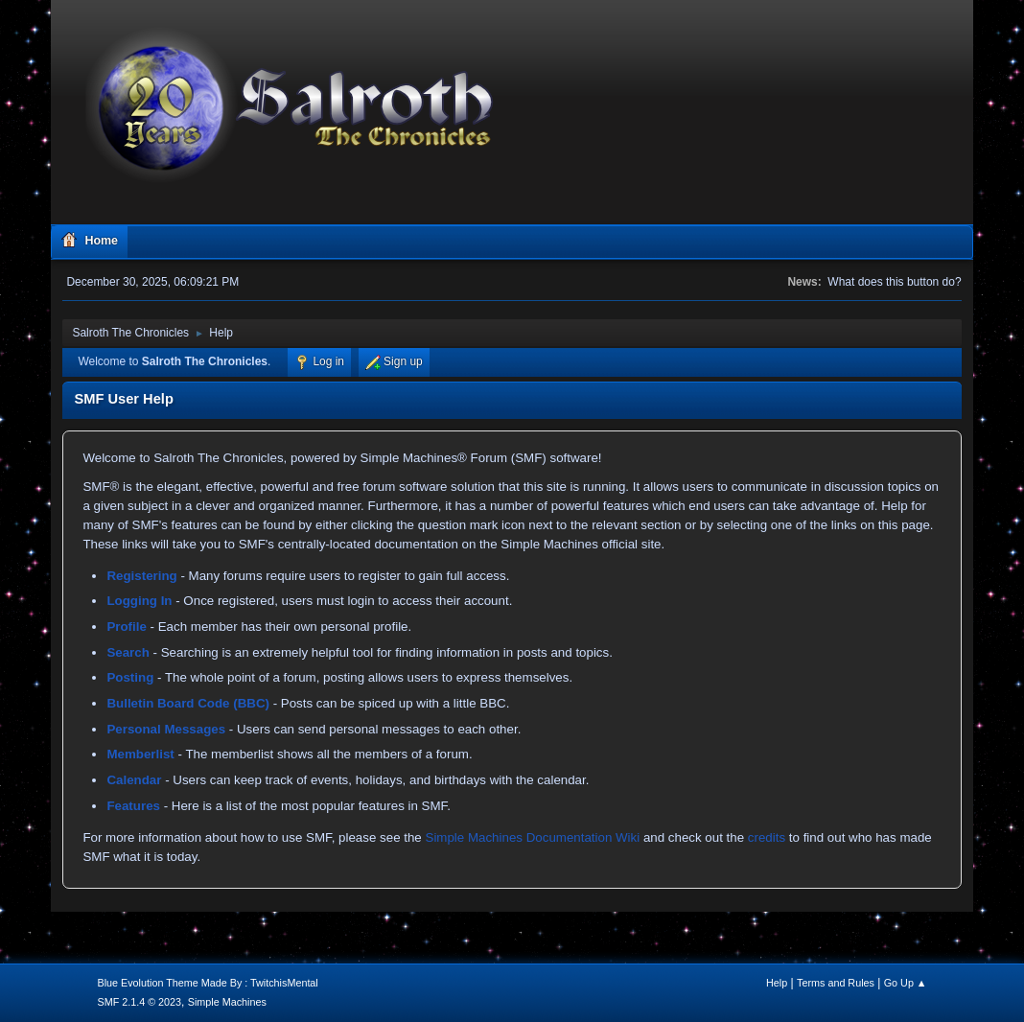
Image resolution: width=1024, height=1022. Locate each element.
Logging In (139, 600)
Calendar (133, 780)
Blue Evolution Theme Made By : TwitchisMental (207, 982)
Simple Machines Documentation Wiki (533, 837)
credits (766, 837)
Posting (129, 677)
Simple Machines (227, 1002)
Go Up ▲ (905, 982)
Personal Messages (165, 729)
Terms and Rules (835, 982)
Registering (141, 576)
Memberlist (140, 754)
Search (127, 652)
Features (133, 806)
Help (776, 982)
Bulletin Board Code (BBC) (187, 703)
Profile (126, 626)
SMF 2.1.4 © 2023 (139, 1002)
